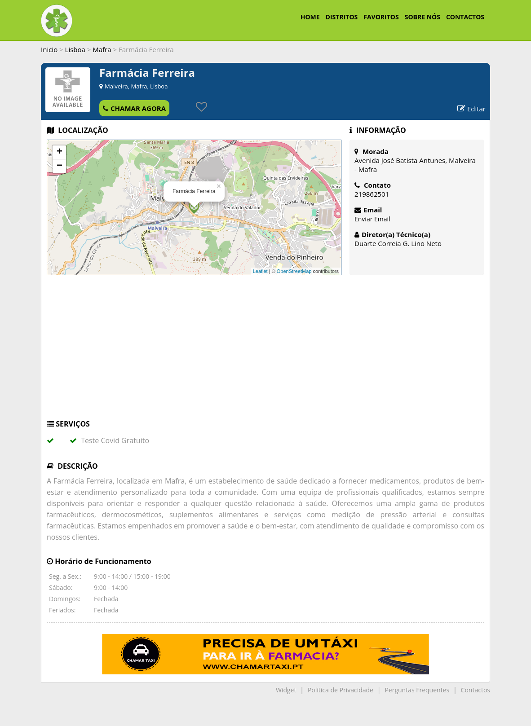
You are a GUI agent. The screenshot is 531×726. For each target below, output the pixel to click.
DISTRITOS (342, 17)
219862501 (371, 193)
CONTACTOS (465, 17)
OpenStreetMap (294, 271)
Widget (286, 690)
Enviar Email (372, 219)
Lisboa (75, 49)
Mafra (102, 49)
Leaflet (260, 271)
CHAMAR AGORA (134, 108)
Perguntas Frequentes (417, 690)
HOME (310, 17)
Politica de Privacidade (340, 690)
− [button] (59, 166)
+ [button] (59, 152)
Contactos (475, 690)
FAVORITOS (380, 17)
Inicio (49, 49)
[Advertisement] (265, 351)
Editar (471, 108)
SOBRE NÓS (422, 17)
